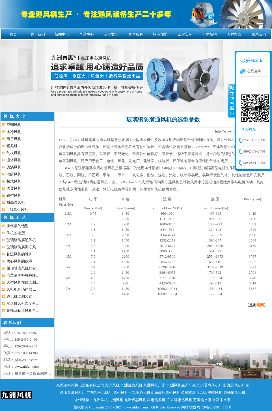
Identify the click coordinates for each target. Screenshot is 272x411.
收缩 (232, 101)
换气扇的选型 (18, 226)
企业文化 (111, 34)
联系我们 (258, 34)
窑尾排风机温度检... (23, 303)
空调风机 (14, 125)
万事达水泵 (202, 400)
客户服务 (135, 34)
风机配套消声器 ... (21, 289)
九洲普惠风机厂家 (211, 385)
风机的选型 (16, 233)
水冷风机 (14, 132)
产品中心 (86, 34)
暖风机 (12, 146)
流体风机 (14, 160)
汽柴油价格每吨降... (23, 275)
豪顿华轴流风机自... (23, 310)
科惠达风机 (156, 400)
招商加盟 (160, 34)
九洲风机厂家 (154, 385)
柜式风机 (14, 181)
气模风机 (14, 153)
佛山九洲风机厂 (73, 392)
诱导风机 (14, 188)
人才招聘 (209, 34)
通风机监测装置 (19, 296)
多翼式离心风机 (194, 392)
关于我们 (37, 34)
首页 (13, 34)
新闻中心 (62, 34)
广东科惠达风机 (179, 400)
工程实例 (185, 34)
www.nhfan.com (26, 366)
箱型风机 (14, 195)
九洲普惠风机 (131, 385)
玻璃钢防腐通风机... (23, 240)
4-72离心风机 (17, 209)
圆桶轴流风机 (234, 392)
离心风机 (120, 392)
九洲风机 (112, 385)
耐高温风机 (16, 202)
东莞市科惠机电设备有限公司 (80, 385)
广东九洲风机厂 (99, 392)
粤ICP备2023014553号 (214, 407)
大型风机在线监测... (23, 282)
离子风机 (14, 139)
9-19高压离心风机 (165, 392)
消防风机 (14, 174)
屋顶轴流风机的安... (23, 268)
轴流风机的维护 (19, 254)
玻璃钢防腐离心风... (23, 247)
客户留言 (234, 34)
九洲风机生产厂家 (181, 385)
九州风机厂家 (238, 385)
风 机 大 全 (14, 116)
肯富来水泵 (221, 400)
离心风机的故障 (19, 261)
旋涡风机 (14, 167)
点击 (256, 305)
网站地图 (188, 407)
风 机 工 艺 (14, 218)
